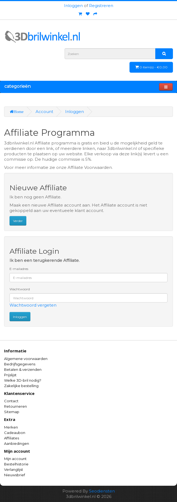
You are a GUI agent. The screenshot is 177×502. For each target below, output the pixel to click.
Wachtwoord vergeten (33, 305)
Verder (18, 221)
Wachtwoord (20, 289)
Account (44, 111)
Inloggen (73, 5)
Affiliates (11, 438)
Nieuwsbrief (14, 475)
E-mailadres (19, 269)
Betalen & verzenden (23, 369)
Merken (11, 427)
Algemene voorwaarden (26, 358)
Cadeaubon (14, 432)
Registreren (101, 5)
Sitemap (11, 412)
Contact (11, 401)
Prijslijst (10, 375)
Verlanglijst (13, 469)
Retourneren (15, 406)
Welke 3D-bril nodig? (22, 380)
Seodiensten (102, 491)
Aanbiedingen (16, 443)
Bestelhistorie (16, 464)
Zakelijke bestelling (21, 386)
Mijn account (15, 458)
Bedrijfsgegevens (19, 364)
